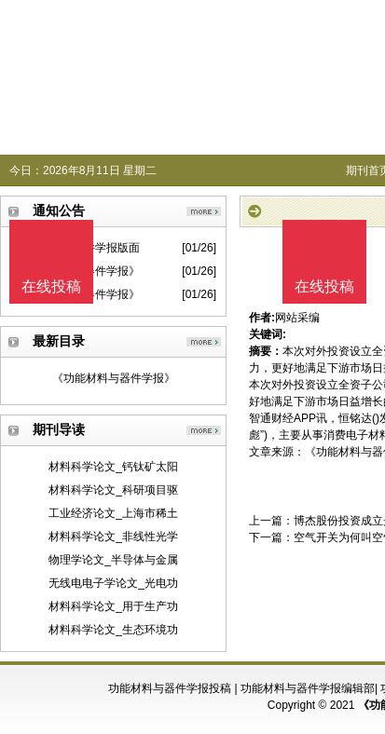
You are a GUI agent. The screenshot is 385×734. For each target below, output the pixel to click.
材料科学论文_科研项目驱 (113, 489)
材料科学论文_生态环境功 (113, 629)
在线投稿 (324, 286)
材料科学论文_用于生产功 (113, 606)
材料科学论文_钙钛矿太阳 (113, 466)
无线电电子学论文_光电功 (113, 583)
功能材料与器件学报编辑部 (308, 688)
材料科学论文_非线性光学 (113, 536)
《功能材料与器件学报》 (113, 378)
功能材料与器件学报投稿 (169, 688)
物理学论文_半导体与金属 (113, 559)
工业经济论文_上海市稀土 (113, 513)
